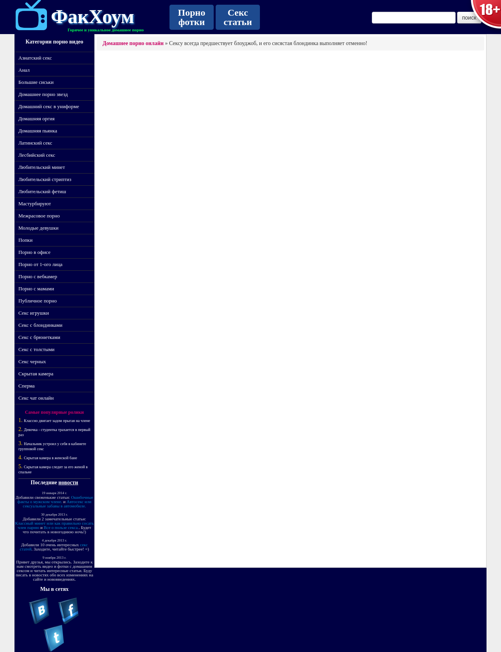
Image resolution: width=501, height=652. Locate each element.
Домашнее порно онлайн (133, 43)
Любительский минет (41, 167)
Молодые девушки (38, 228)
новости (68, 482)
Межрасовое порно (39, 216)
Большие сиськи (36, 82)
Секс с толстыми (36, 349)
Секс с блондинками (40, 325)
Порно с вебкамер (37, 276)
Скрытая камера (35, 374)
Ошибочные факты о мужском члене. (56, 499)
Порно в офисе (34, 252)
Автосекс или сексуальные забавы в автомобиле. (57, 503)
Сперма (26, 386)
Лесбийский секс (36, 155)
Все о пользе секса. (61, 527)
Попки (25, 240)
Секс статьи (237, 17)
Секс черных (32, 361)
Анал (24, 70)
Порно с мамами (36, 289)
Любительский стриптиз (44, 179)
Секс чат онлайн (36, 398)
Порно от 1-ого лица (40, 264)
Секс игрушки (33, 313)
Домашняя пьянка (37, 131)
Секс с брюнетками (39, 337)
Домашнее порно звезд (43, 94)
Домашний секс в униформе (48, 106)
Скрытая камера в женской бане (50, 458)
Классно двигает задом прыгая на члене (57, 420)
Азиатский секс (35, 58)
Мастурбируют (34, 203)
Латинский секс (35, 143)
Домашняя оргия (36, 118)
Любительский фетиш (42, 191)
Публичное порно (37, 301)
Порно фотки (191, 17)
